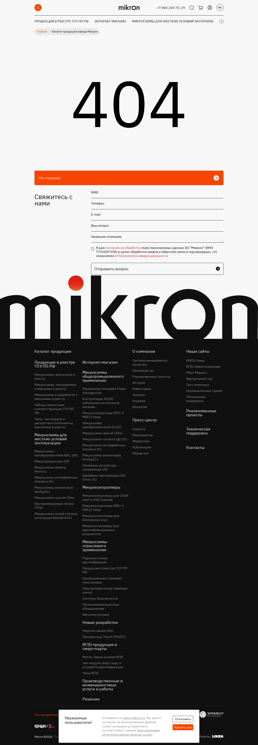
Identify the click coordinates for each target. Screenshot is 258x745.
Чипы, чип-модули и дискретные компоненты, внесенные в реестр (54, 423)
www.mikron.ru (134, 718)
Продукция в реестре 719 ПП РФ (61, 21)
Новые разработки (100, 622)
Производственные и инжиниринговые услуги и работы (102, 685)
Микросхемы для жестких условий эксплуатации (175, 21)
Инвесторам (141, 389)
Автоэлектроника (95, 614)
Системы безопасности (100, 598)
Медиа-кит (140, 453)
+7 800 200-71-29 (171, 8)
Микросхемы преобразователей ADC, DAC (56, 453)
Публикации (141, 447)
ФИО (94, 192)
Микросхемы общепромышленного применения (103, 376)
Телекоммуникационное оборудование (100, 606)
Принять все (183, 727)
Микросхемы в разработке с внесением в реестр (56, 397)
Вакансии (139, 407)
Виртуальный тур (199, 379)
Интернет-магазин (110, 21)
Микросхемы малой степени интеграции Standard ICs (55, 516)
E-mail (95, 214)
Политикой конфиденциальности (143, 256)
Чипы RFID (90, 673)
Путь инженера (197, 385)
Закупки (138, 395)
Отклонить (183, 719)
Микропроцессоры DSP (52, 461)
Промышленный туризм (204, 391)
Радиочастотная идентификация (95, 560)
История (138, 383)
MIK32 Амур (195, 360)
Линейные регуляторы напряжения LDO (99, 467)
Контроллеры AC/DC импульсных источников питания (100, 403)
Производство (143, 370)
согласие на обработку (123, 248)
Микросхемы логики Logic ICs (104, 439)
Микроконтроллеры (101, 487)
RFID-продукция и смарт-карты (99, 646)
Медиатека (141, 441)
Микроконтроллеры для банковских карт (100, 518)
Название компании (106, 237)
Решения (91, 699)
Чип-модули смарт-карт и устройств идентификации (102, 665)
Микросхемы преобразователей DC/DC (102, 425)
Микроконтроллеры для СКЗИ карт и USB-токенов (105, 498)
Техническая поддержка (196, 399)
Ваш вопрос (100, 225)
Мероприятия (142, 435)
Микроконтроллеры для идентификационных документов (100, 530)
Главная (41, 31)
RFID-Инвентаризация (203, 366)
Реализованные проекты (151, 377)
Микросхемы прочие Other (54, 498)
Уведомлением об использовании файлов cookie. (131, 732)
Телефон (97, 203)
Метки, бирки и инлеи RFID (102, 657)
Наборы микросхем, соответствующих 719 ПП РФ (54, 409)
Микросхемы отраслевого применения (94, 545)
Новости (138, 429)
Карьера (138, 401)
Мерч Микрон (196, 372)
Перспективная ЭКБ (97, 631)
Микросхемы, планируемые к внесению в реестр (55, 387)
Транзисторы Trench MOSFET (104, 637)
